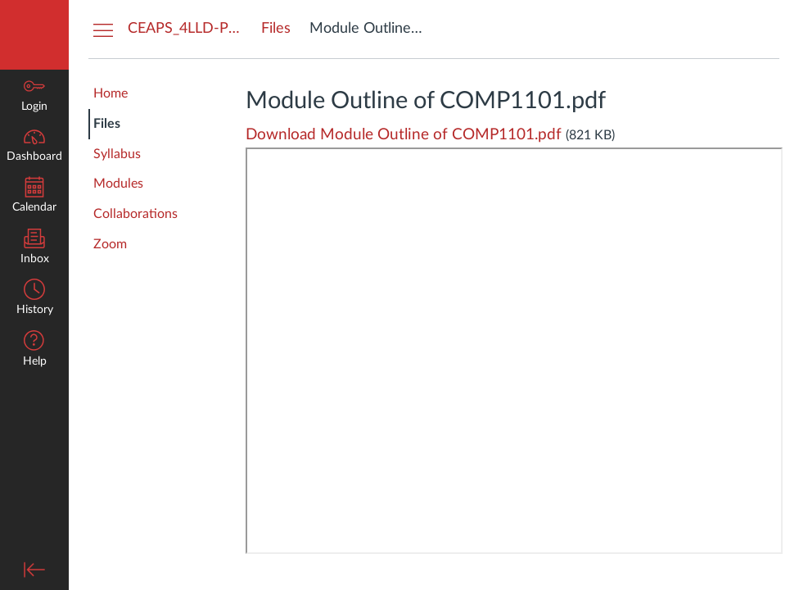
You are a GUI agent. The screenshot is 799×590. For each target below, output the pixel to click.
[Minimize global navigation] (34, 569)
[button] (34, 350)
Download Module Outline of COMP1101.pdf (404, 135)
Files (106, 123)
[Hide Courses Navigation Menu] (103, 29)
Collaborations (135, 213)
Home (110, 93)
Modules (118, 183)
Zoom (110, 244)
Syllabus (117, 154)
